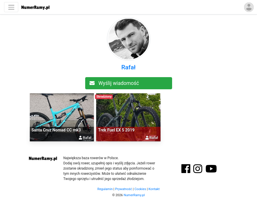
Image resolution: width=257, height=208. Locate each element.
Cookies (140, 189)
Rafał (128, 67)
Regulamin (105, 189)
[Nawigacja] (11, 7)
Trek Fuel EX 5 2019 (116, 130)
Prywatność (123, 189)
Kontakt (154, 189)
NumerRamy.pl (134, 195)
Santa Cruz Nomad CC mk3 (56, 130)
